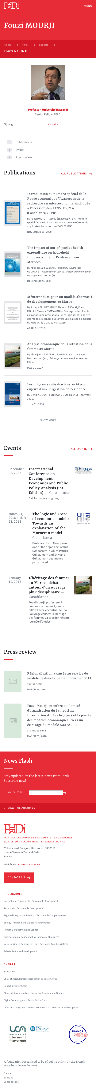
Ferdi (25, 45)
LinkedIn (53, 124)
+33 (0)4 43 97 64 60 (29, 864)
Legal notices (11, 1082)
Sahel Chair (10, 971)
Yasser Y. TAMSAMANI (49, 311)
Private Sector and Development (20, 951)
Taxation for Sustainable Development (23, 908)
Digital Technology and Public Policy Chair (25, 1000)
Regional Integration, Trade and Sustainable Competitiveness (35, 915)
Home (7, 45)
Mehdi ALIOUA (39, 395)
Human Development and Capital (21, 930)
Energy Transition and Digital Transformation (27, 922)
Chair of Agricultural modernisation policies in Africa (31, 979)
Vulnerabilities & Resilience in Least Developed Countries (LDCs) (36, 944)
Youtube (8, 1078)
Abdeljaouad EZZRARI (43, 268)
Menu (88, 6)
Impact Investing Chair (15, 986)
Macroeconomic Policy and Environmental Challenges (31, 937)
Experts (43, 45)
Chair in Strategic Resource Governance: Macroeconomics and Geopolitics (41, 1007)
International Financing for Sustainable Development (31, 901)
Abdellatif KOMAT (67, 307)
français (8, 1073)
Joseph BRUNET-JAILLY (44, 307)
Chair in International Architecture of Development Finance (34, 993)
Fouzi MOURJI (38, 219)
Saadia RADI (71, 395)
